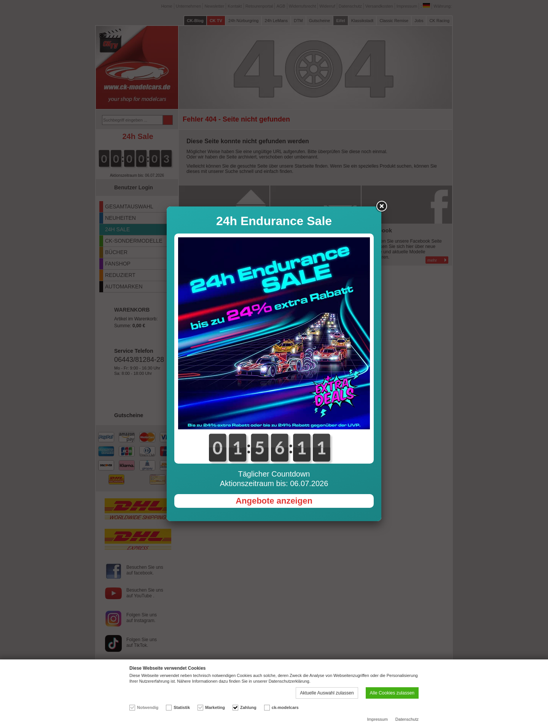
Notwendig (147, 707)
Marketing (215, 707)
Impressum (377, 719)
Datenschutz (407, 719)
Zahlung (248, 707)
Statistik (182, 707)
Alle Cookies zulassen (392, 693)
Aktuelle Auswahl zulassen (327, 693)
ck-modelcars (285, 707)
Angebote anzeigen (274, 501)
